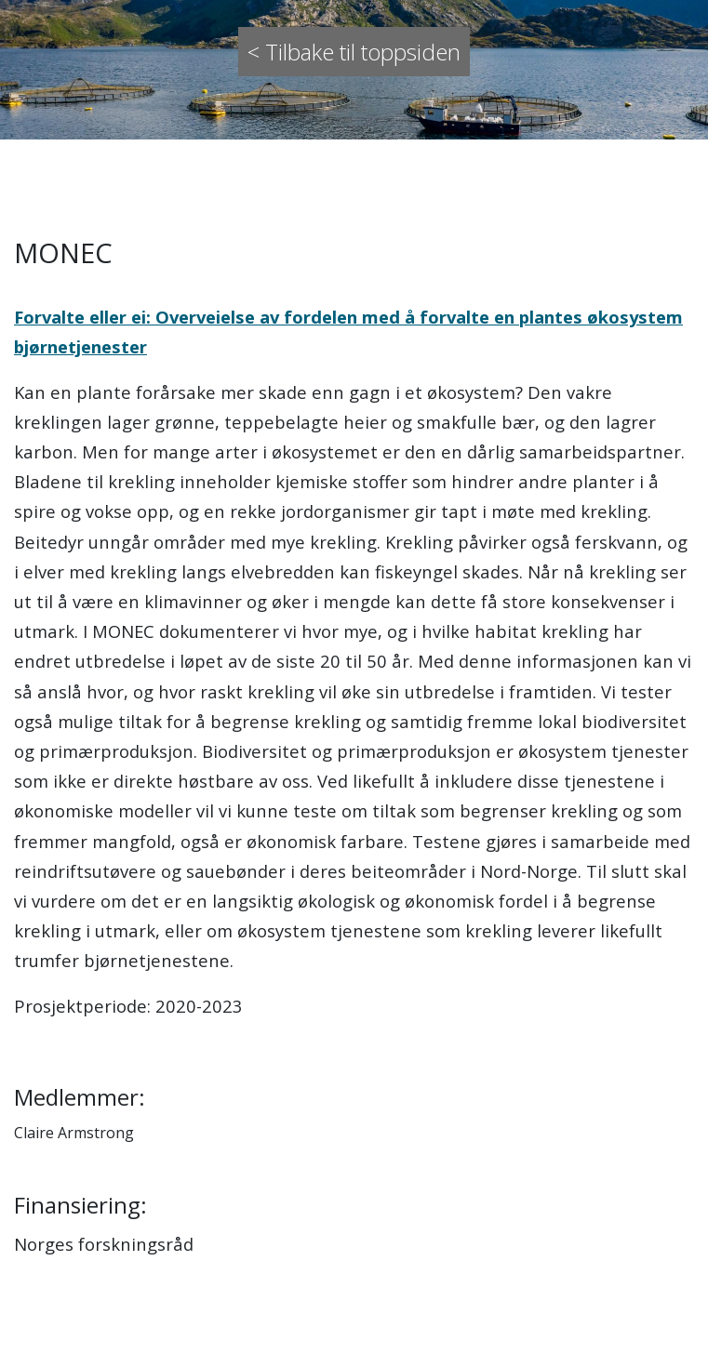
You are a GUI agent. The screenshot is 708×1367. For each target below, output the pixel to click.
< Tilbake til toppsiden (354, 51)
